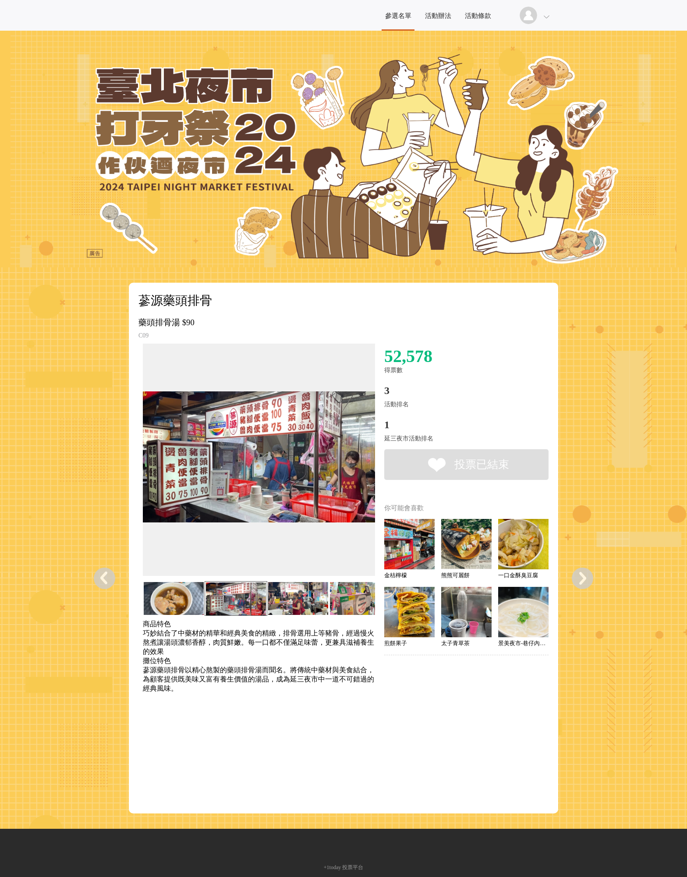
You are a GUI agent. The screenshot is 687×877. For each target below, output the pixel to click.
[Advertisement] (245, 733)
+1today (332, 867)
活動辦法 (438, 15)
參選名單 (398, 15)
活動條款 (478, 15)
